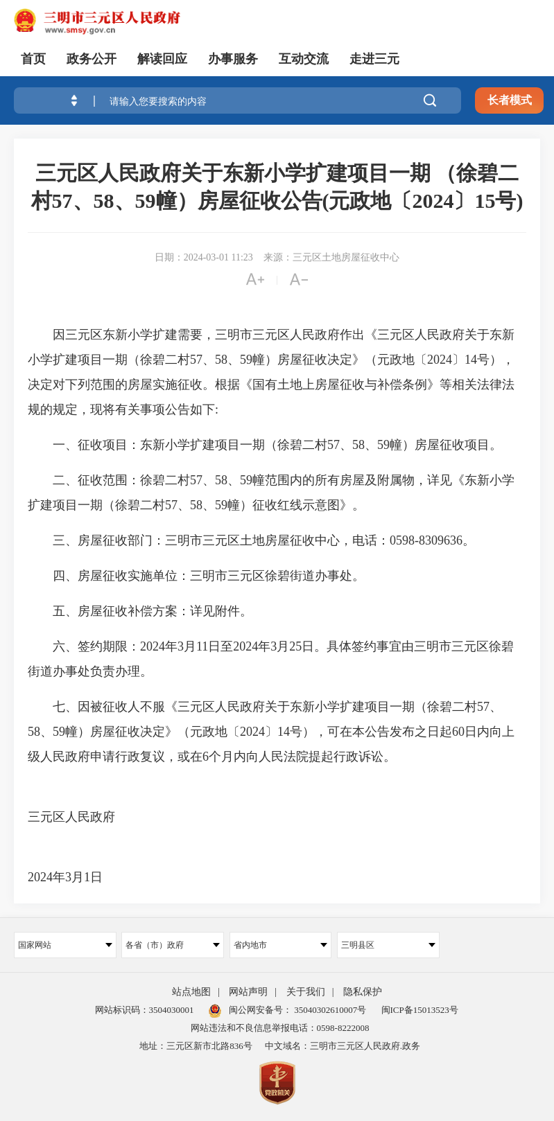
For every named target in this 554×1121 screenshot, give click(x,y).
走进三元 (374, 59)
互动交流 (304, 59)
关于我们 (305, 992)
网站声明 (248, 992)
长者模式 (509, 100)
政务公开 (91, 59)
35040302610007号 (329, 1010)
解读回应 (162, 59)
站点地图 (191, 992)
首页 (33, 59)
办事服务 (233, 59)
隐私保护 (362, 992)
